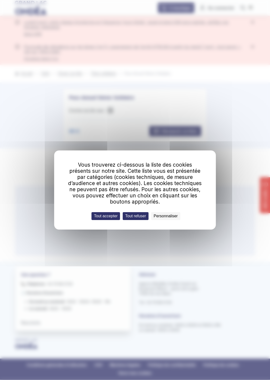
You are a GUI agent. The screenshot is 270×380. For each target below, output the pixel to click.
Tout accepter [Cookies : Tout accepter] (106, 216)
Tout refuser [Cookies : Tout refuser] (135, 216)
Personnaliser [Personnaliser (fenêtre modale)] (166, 216)
